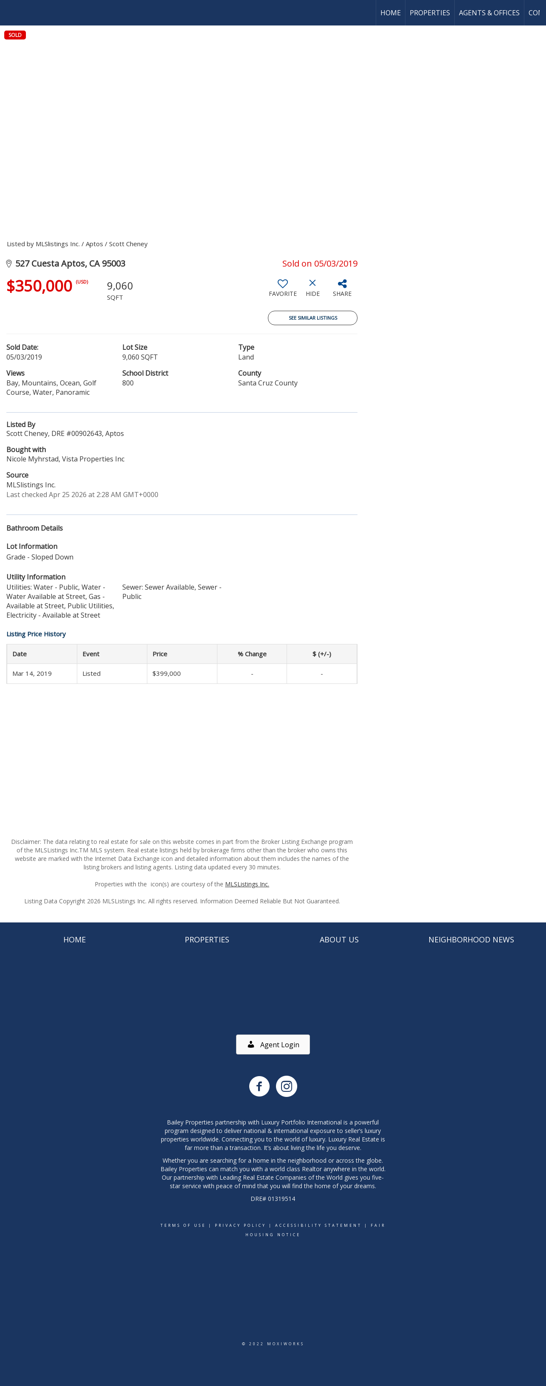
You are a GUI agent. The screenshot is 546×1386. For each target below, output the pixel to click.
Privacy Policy (240, 1225)
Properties (430, 12)
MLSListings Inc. (247, 884)
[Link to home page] (10, 12)
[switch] (283, 291)
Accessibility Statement (318, 1225)
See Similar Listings (313, 318)
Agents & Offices (489, 12)
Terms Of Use (183, 1225)
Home (390, 12)
